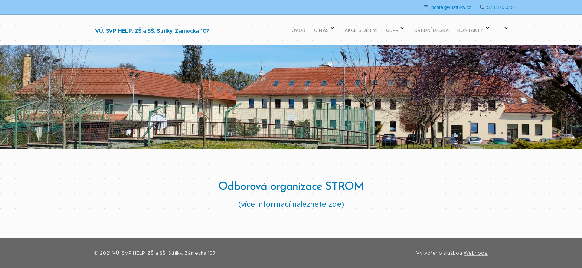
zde (334, 204)
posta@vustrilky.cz (451, 7)
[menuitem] (371, 30)
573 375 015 (500, 7)
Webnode (476, 253)
